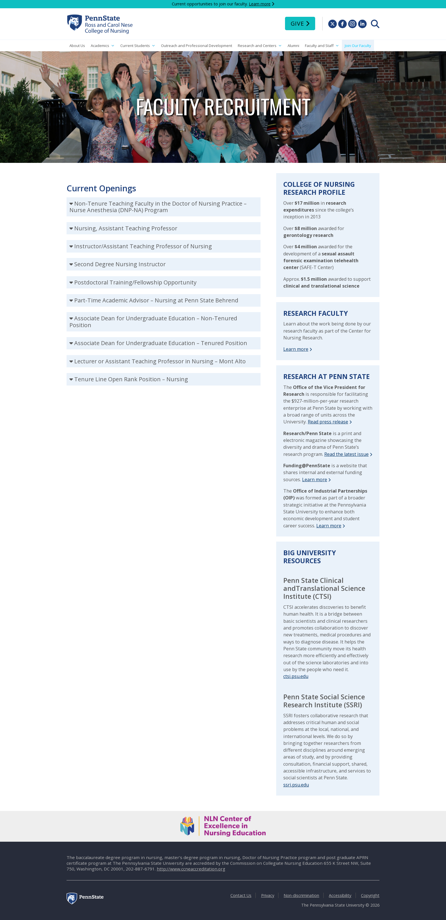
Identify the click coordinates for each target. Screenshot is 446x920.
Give (297, 23)
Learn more (260, 4)
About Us (77, 45)
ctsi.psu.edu (295, 676)
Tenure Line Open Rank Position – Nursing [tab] (131, 379)
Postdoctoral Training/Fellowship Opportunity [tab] (135, 282)
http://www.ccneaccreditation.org (191, 869)
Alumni (293, 45)
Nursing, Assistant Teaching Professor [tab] (125, 228)
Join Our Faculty (358, 45)
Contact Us (240, 895)
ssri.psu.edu (296, 785)
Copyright (370, 895)
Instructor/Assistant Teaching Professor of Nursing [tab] (143, 246)
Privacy (267, 895)
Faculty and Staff (322, 45)
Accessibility (340, 895)
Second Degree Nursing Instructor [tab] (120, 264)
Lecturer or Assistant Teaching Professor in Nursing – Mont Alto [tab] (160, 361)
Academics (103, 45)
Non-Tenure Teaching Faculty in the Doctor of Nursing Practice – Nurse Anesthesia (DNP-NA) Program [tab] (158, 207)
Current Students (137, 45)
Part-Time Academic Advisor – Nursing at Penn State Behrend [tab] (156, 300)
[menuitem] (375, 24)
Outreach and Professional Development (196, 45)
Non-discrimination (301, 895)
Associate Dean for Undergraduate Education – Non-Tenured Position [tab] (153, 321)
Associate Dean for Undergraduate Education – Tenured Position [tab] (160, 343)
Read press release (328, 422)
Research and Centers (260, 45)
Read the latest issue (346, 454)
